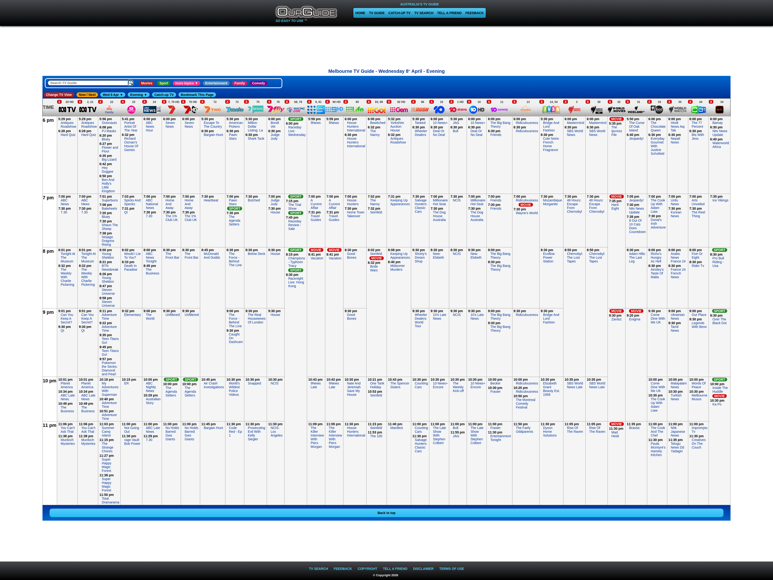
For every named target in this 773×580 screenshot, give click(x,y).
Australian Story (153, 401)
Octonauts (109, 123)
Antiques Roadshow (68, 124)
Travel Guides (316, 218)
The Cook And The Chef (658, 431)
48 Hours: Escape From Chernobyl (574, 205)
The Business (152, 271)
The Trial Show (294, 206)
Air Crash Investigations (214, 385)
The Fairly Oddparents (524, 429)
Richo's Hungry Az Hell (656, 257)
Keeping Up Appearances (400, 202)
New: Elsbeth (438, 255)
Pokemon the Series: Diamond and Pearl (110, 368)
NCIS (456, 200)
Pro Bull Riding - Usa (718, 262)
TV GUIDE (376, 13)
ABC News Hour (150, 126)
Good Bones (351, 255)
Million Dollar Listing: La (255, 126)
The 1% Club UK (171, 218)
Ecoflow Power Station (549, 257)
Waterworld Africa (720, 145)
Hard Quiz (68, 135)
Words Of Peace (699, 385)
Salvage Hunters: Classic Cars (421, 205)
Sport (163, 83)
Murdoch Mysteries (68, 441)
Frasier (495, 391)
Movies (146, 83)
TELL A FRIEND (449, 13)
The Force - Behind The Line (235, 259)
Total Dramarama (110, 500)
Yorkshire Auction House (397, 126)
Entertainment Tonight (500, 438)
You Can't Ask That (68, 429)
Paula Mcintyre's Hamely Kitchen (658, 449)
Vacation (317, 258)
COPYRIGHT (367, 569)
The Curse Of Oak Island (636, 126)
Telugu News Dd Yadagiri (677, 447)
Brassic (634, 428)
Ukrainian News (678, 316)
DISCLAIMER (423, 569)
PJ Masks (109, 131)
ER (126, 383)
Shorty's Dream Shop (421, 257)
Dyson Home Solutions (550, 431)
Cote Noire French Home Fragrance (551, 144)
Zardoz (616, 319)
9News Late (316, 385)
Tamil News (675, 328)
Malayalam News (679, 385)
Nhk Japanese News (678, 431)
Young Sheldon (108, 255)
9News (316, 123)
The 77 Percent (697, 124)
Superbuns (110, 200)
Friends (495, 135)
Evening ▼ (138, 95)
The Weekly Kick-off (458, 387)
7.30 (64, 212)
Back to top (386, 513)
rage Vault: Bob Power (132, 441)
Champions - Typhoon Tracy (296, 262)
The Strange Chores (107, 447)
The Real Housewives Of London (257, 318)
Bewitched (377, 123)
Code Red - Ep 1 (235, 431)
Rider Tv (698, 266)
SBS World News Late (575, 385)
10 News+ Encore (440, 385)
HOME (360, 13)
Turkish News (676, 397)
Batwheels (109, 208)
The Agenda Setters (234, 220)
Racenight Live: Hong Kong (296, 282)
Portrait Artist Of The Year (130, 126)
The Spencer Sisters (399, 385)
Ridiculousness (527, 123)
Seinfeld (376, 212)
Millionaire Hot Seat (440, 202)
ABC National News (152, 204)
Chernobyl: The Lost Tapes (575, 257)
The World (150, 316)
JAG (456, 123)
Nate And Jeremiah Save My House (354, 388)
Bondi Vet (274, 124)
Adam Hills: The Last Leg (637, 257)
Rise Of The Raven (575, 429)
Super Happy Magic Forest (106, 465)
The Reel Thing (698, 214)
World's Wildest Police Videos (234, 388)
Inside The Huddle (720, 389)
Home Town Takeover (355, 214)
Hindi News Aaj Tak (677, 126)
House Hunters (353, 202)
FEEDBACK (474, 13)
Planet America (67, 385)
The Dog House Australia (439, 216)
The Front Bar (172, 255)
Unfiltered (172, 315)
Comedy (258, 83)
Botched (254, 200)
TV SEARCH (423, 13)
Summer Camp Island (108, 431)
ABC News (65, 202)
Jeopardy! (636, 138)
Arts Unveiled (698, 202)
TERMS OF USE (451, 569)
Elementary (132, 315)
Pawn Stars (233, 136)
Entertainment (216, 83)
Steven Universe (108, 291)
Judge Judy (274, 136)
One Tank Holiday (377, 385)
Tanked (420, 123)
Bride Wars (374, 268)
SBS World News (575, 133)
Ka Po (716, 404)
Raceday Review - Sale (294, 225)
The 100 (376, 436)
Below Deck (256, 254)
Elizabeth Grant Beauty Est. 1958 (551, 388)
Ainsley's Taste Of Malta (657, 273)
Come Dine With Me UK (658, 318)
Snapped (254, 383)
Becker (495, 383)
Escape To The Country (213, 124)
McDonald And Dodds (212, 255)
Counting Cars (421, 385)
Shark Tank (256, 138)
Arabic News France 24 (678, 257)
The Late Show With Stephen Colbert (439, 435)
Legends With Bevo (699, 325)
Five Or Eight (697, 255)
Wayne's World (527, 213)
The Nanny (375, 133)
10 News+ (440, 123)
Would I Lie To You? (132, 255)
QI (126, 212)
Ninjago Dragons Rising (108, 240)
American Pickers (236, 124)
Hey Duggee (107, 169)
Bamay (717, 123)
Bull (455, 131)
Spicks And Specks (132, 202)
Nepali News (675, 140)
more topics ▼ (186, 83)
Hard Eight (615, 206)
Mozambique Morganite (552, 202)
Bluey (106, 139)
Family (239, 83)
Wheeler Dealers (421, 133)
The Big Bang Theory (500, 124)
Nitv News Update (719, 133)
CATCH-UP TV (400, 13)
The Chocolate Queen (658, 126)
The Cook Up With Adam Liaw (658, 205)
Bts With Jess (698, 136)
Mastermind (575, 123)
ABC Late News (68, 397)
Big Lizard (109, 159)
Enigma (634, 319)
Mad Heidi (615, 434)
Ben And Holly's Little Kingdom (108, 185)
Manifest (396, 428)
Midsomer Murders (397, 267)
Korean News (676, 214)
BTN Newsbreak (110, 267)
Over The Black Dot (719, 321)
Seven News (170, 124)
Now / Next (87, 95)
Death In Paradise (130, 267)
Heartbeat (211, 200)
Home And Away (169, 204)
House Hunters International (356, 126)
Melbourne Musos (699, 397)
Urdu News (675, 202)
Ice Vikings (720, 200)
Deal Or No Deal (439, 133)
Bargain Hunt (213, 135)
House (275, 212)
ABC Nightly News (151, 387)
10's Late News (439, 316)
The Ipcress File (616, 131)
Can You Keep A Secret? (67, 318)
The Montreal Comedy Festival (525, 403)
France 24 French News (678, 273)
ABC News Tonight (151, 257)
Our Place (699, 315)
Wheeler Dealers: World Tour (421, 320)
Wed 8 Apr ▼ (113, 95)
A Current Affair (316, 204)
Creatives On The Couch (699, 443)
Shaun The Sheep (110, 227)
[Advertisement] (21, 187)
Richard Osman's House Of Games (131, 144)
